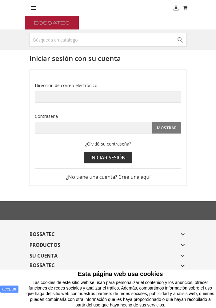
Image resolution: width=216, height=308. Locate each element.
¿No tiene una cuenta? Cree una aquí (108, 177)
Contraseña (46, 116)
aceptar (9, 288)
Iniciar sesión (108, 157)
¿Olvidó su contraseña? (108, 144)
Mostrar (167, 127)
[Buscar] (108, 40)
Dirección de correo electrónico (66, 85)
